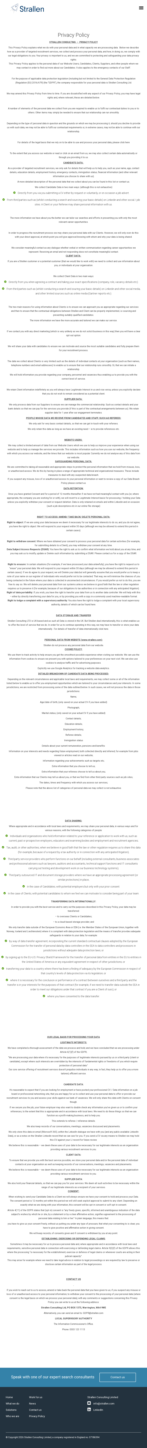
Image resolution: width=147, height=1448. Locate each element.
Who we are (12, 1416)
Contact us (118, 1377)
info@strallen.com (100, 1403)
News (32, 1403)
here (127, 142)
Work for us (35, 1397)
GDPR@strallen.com (93, 1313)
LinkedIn (95, 1409)
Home (9, 1397)
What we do (12, 1403)
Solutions (11, 1409)
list (114, 181)
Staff (127, 67)
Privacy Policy (37, 1416)
